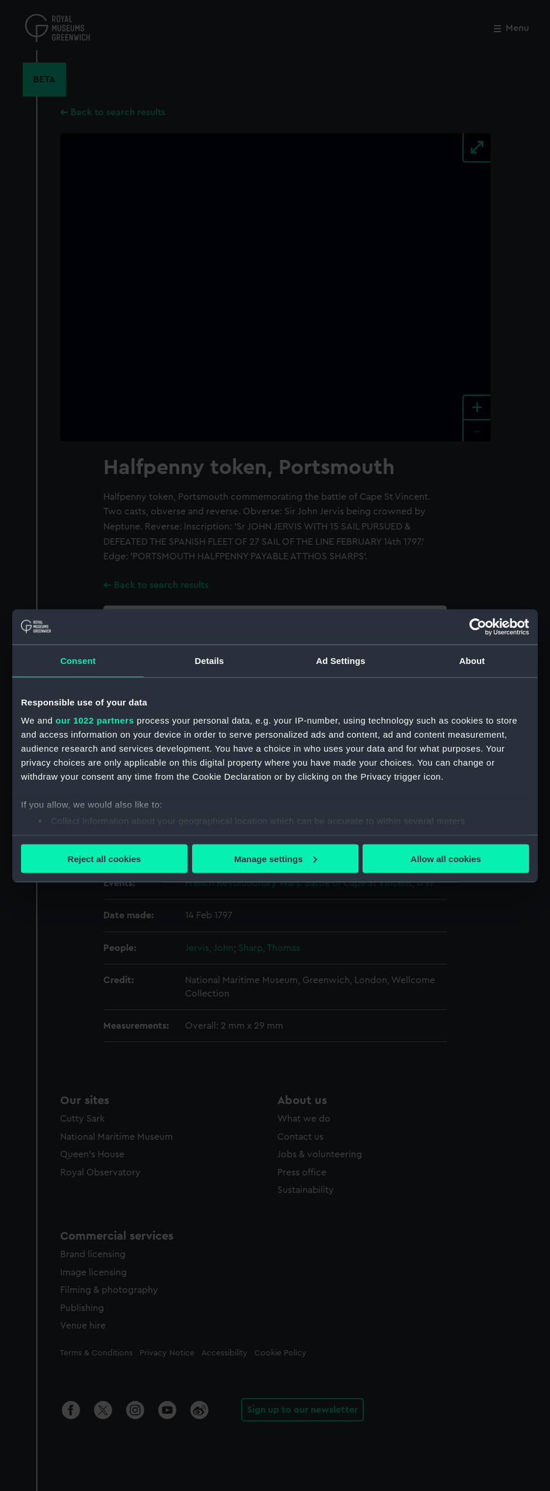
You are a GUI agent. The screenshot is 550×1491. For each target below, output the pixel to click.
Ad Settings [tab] (340, 660)
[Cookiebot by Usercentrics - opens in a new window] (478, 626)
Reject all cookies (104, 858)
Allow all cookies (445, 858)
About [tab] (472, 660)
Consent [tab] (78, 660)
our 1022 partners (94, 720)
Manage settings (275, 858)
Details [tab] (209, 660)
